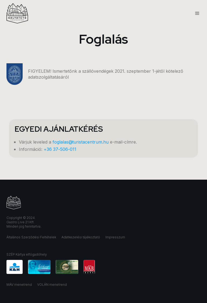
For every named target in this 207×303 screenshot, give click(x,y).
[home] (17, 13)
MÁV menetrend (19, 285)
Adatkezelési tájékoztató (80, 237)
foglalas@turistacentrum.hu (81, 142)
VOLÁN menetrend (52, 285)
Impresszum (115, 237)
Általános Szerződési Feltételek (31, 237)
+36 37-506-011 (60, 149)
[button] (195, 13)
